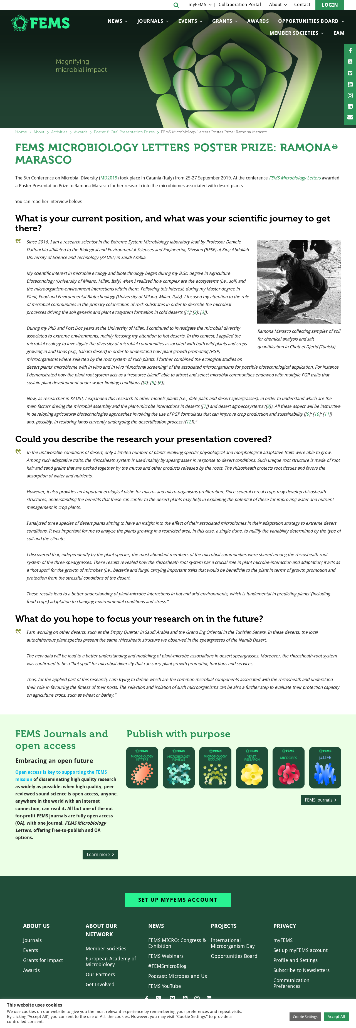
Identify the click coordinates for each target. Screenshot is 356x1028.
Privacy (284, 926)
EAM (339, 33)
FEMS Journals (318, 800)
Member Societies (294, 33)
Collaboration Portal (240, 4)
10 (316, 414)
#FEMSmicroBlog (167, 966)
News (115, 21)
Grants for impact (43, 960)
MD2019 (108, 178)
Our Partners (100, 974)
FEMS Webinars (166, 956)
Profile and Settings (295, 960)
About (275, 4)
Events (187, 21)
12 (188, 422)
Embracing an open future (54, 760)
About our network (101, 930)
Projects (223, 926)
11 (326, 414)
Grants (222, 21)
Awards (258, 21)
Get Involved (100, 984)
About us (36, 926)
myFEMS (197, 4)
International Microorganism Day (233, 943)
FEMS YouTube (164, 986)
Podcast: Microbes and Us (177, 976)
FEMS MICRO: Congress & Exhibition (177, 943)
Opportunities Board (234, 956)
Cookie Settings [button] (305, 1017)
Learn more (98, 854)
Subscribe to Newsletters (301, 970)
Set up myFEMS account (178, 899)
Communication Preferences (291, 983)
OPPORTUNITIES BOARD (308, 21)
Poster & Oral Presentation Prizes (124, 132)
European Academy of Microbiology (111, 961)
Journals (150, 21)
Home (21, 132)
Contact (302, 4)
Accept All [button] (336, 1016)
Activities (59, 132)
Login (330, 5)
